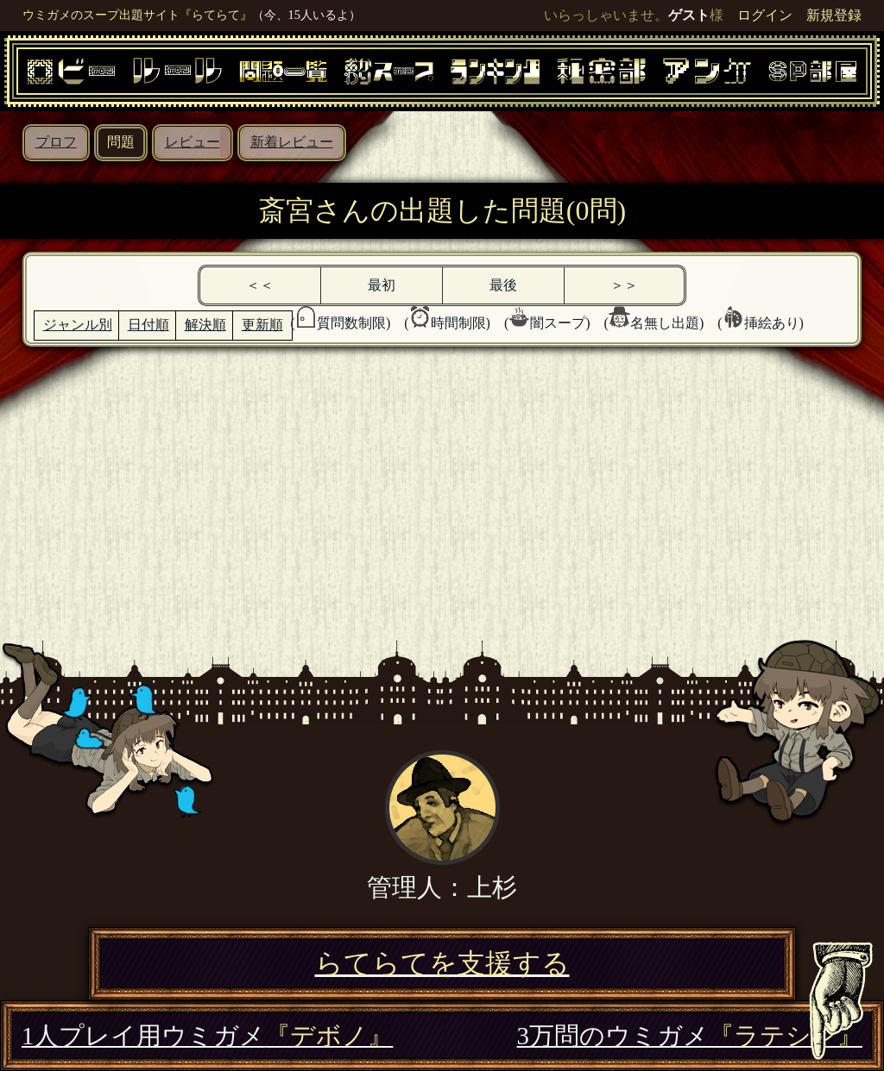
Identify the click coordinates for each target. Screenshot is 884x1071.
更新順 (262, 324)
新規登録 (834, 15)
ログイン (764, 15)
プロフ (56, 142)
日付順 (148, 324)
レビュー (192, 142)
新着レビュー (291, 142)
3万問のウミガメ (689, 1035)
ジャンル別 (77, 324)
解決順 (205, 324)
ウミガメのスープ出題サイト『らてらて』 (137, 15)
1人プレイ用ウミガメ (207, 1035)
